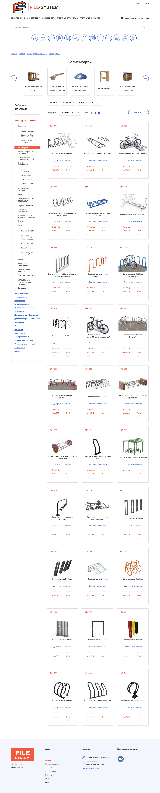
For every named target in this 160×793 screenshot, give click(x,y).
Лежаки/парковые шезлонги (25, 152)
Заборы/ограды (27, 183)
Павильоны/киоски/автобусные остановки (26, 200)
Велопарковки (54, 54)
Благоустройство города (37, 54)
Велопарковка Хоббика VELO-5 (132, 214)
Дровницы (22, 288)
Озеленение (19, 300)
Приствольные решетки (24, 270)
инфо (22, 18)
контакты (95, 18)
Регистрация (143, 18)
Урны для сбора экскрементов (27, 231)
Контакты (145, 3)
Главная (14, 54)
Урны (20, 225)
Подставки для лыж (26, 275)
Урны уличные (27, 243)
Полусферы (26, 175)
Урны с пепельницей (26, 248)
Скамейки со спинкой (26, 141)
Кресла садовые (28, 131)
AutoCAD (55, 170)
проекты (15, 18)
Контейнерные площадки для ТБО (26, 158)
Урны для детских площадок (28, 253)
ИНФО (47, 778)
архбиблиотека (33, 18)
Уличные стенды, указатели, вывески (26, 216)
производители (48, 18)
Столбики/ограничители (26, 170)
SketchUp (56, 166)
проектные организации (67, 18)
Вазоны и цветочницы (23, 264)
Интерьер (18, 329)
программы (85, 18)
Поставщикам (50, 771)
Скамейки (22, 126)
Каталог (22, 54)
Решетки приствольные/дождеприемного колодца (25, 281)
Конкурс (48, 782)
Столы (20, 221)
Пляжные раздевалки (23, 210)
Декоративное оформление (26, 315)
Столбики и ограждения (23, 164)
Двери (17, 351)
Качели (21, 260)
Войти (133, 18)
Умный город (23, 194)
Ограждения (26, 179)
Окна (16, 326)
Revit (68, 170)
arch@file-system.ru (93, 768)
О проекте (49, 757)
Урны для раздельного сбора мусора (27, 237)
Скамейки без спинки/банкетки (28, 136)
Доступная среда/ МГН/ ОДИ (27, 319)
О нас (138, 3)
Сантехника (19, 333)
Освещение (19, 322)
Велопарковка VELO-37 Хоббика (133, 153)
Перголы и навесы (26, 206)
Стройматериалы (21, 304)
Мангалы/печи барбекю (24, 189)
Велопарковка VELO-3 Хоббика (97, 153)
